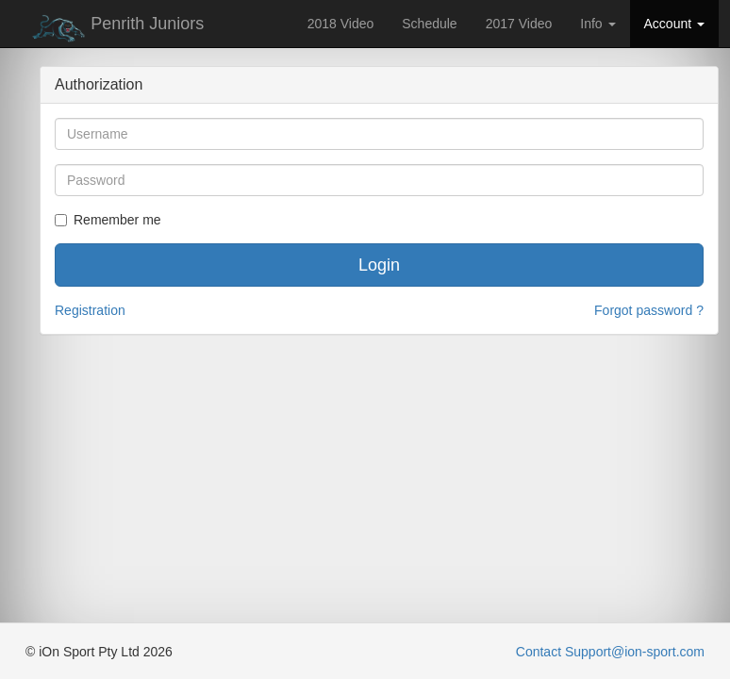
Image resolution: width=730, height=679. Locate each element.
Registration (90, 310)
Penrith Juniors (114, 28)
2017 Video (519, 23)
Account (674, 23)
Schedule (429, 23)
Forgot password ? (649, 310)
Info (597, 23)
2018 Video (340, 23)
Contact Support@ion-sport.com (610, 651)
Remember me (108, 219)
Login (379, 265)
